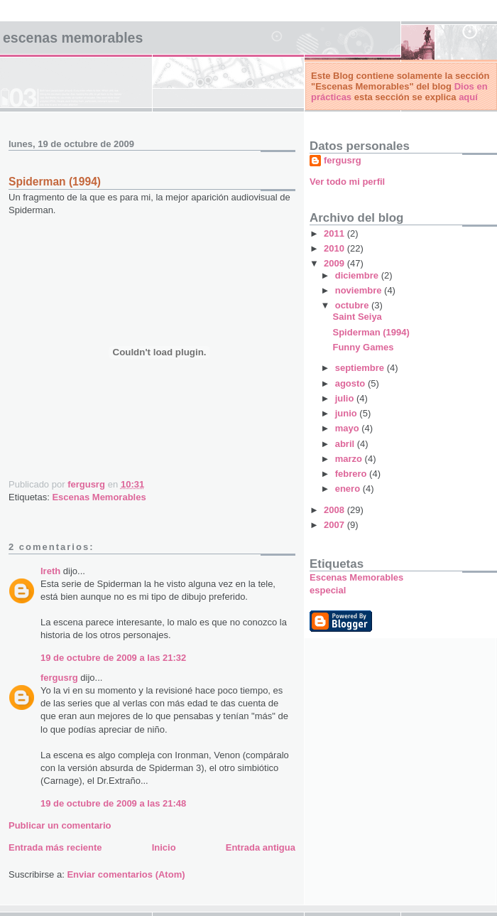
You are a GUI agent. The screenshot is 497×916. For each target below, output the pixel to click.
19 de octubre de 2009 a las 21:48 (113, 803)
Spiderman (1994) (370, 332)
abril (346, 443)
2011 (335, 233)
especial (328, 590)
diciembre (358, 275)
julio (345, 398)
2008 (335, 510)
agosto (351, 383)
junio (347, 413)
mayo (348, 428)
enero (349, 488)
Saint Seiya (356, 316)
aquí (468, 97)
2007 (335, 524)
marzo (350, 458)
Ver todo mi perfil (347, 181)
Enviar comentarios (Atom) (126, 874)
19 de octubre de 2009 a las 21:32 (113, 657)
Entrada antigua (260, 847)
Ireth (50, 571)
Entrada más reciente (55, 847)
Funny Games (362, 347)
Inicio (164, 847)
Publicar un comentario (60, 825)
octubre (353, 305)
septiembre (361, 367)
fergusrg (59, 677)
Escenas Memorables (73, 37)
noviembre (359, 290)
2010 (335, 248)
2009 (335, 263)
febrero (352, 473)
